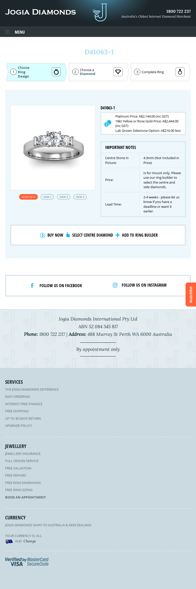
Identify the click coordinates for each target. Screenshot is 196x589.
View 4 (80, 197)
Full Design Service (22, 460)
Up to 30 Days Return (23, 418)
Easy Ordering (17, 396)
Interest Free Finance (23, 404)
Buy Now (55, 235)
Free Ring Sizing (18, 490)
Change (29, 541)
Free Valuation (18, 468)
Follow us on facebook (61, 285)
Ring (21, 72)
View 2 (47, 197)
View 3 (63, 197)
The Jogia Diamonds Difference (32, 389)
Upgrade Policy (18, 425)
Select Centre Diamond (92, 235)
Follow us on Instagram (144, 285)
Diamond (87, 74)
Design (23, 76)
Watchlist (190, 294)
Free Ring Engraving (23, 482)
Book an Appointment (25, 497)
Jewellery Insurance (23, 453)
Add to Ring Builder (140, 235)
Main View (28, 197)
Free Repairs (15, 475)
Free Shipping (17, 411)
